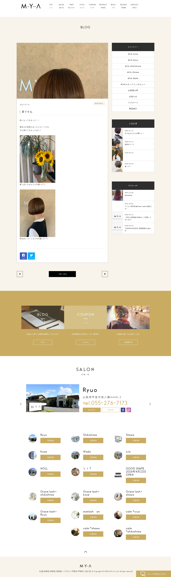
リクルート (133, 102)
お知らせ (133, 96)
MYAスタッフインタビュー (133, 84)
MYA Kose (133, 54)
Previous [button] (20, 404)
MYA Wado (133, 78)
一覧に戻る (62, 274)
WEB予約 (91, 410)
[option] (85, 398)
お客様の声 (133, 90)
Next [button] (150, 404)
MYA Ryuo (133, 60)
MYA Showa (133, 72)
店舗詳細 (110, 410)
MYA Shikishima (133, 66)
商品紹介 (133, 109)
